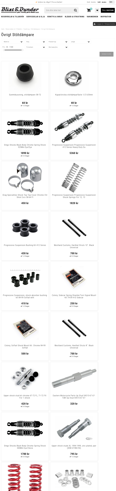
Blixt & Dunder (102, 433)
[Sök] (61, 10)
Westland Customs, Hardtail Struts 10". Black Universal (101, 146)
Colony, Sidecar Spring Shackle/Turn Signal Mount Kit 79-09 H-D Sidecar (44, 197)
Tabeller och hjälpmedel (17, 431)
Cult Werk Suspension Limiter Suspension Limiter (15, 396)
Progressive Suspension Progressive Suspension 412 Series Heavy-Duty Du (101, 97)
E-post (52, 433)
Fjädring (27, 29)
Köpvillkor (6, 460)
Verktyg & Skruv (55, 17)
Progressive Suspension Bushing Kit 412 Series (72, 146)
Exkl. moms (91, 2)
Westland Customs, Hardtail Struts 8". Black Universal (101, 196)
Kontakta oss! (38, 430)
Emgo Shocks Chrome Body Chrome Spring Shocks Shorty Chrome (44, 397)
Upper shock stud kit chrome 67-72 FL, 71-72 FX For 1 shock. (15, 247)
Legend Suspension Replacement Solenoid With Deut (43, 347)
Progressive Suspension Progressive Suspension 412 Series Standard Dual (72, 397)
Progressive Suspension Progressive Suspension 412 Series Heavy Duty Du (72, 297)
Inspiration (105, 17)
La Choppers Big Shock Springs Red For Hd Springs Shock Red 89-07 (15, 297)
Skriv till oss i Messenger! (84, 431)
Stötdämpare (35, 29)
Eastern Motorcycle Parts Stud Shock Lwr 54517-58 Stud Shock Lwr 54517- (101, 297)
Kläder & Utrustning (74, 17)
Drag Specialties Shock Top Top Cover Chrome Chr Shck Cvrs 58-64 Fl (15, 147)
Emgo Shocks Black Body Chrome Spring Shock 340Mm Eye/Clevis (72, 247)
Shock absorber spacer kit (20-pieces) (43, 296)
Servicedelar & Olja (35, 17)
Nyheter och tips (17, 437)
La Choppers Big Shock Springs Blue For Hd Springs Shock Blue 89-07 (101, 397)
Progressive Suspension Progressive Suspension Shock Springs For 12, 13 (43, 147)
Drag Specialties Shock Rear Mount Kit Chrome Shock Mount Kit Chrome (101, 347)
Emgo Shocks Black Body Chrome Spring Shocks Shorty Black (15, 347)
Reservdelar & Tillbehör (12, 17)
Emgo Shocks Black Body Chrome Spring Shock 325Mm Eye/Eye (72, 97)
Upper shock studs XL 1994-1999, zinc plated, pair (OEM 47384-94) (101, 247)
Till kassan (108, 10)
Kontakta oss (102, 436)
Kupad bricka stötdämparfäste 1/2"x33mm (43, 97)
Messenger (64, 433)
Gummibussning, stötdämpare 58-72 (14, 96)
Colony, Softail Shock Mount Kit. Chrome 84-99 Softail (72, 196)
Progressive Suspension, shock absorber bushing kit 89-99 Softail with (15, 197)
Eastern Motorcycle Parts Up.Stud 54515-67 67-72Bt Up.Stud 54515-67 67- (43, 247)
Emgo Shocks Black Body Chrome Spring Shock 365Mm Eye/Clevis (72, 347)
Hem (2, 29)
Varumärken (92, 17)
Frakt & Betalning (9, 458)
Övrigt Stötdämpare (48, 29)
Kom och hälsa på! (38, 445)
